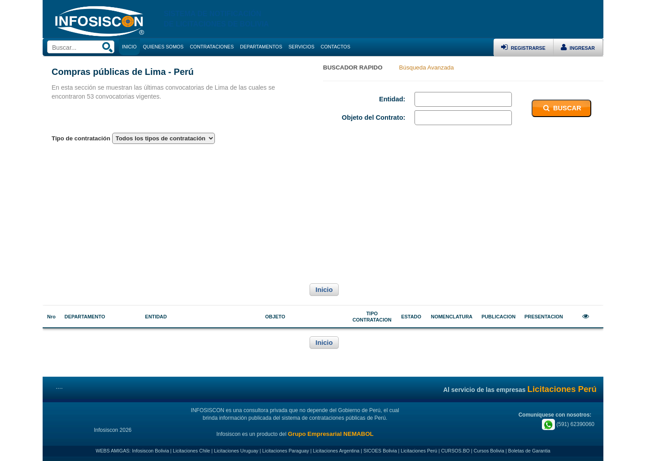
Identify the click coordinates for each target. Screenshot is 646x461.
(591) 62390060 (568, 424)
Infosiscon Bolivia (150, 450)
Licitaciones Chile (191, 450)
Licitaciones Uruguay (236, 450)
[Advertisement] (323, 212)
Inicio (323, 289)
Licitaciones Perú (419, 450)
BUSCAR (561, 108)
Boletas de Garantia (529, 450)
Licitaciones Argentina (336, 450)
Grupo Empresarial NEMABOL (331, 434)
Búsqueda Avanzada (426, 67)
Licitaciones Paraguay (285, 450)
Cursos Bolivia (489, 450)
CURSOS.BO (455, 450)
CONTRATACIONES (212, 46)
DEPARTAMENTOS (261, 46)
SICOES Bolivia (380, 450)
